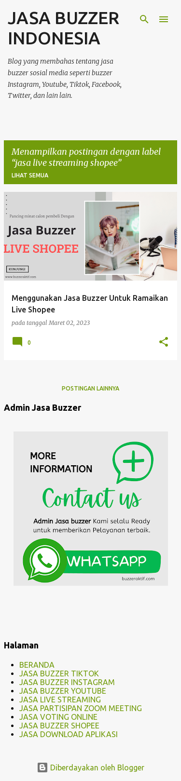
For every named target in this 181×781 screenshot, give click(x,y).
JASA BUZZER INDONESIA (63, 28)
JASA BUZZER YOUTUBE (62, 691)
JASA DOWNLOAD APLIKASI (68, 734)
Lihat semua (30, 175)
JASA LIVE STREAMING (60, 699)
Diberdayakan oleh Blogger (90, 767)
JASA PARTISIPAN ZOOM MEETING (80, 708)
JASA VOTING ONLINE (58, 717)
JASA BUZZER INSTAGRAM (67, 682)
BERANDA (37, 664)
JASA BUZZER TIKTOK (59, 673)
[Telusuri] (144, 19)
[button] (163, 342)
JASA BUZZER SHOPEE (59, 725)
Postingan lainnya (90, 388)
